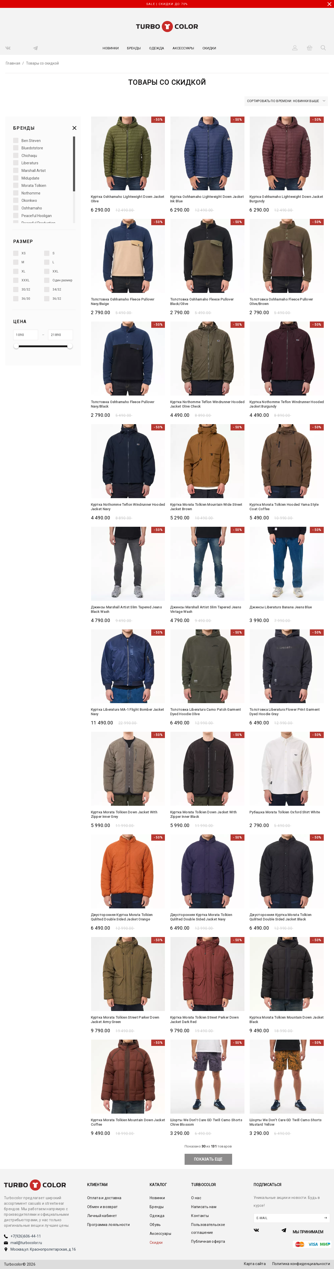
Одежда (156, 48)
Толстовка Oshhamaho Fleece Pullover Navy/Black (125, 404)
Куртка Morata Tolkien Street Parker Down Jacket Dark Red (207, 1019)
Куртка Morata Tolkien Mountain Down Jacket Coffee (124, 1122)
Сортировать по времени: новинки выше (286, 101)
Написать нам (203, 1207)
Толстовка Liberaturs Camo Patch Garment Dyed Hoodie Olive (199, 711)
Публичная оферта (208, 1241)
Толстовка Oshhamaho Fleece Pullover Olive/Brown (283, 301)
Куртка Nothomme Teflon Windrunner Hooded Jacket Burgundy (282, 404)
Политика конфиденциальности (301, 1264)
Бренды (134, 48)
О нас (196, 1198)
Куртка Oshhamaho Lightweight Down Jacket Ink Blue (203, 198)
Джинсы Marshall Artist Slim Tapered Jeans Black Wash (123, 609)
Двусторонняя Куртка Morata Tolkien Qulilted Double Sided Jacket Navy (203, 917)
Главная (13, 63)
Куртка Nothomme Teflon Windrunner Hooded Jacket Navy (123, 506)
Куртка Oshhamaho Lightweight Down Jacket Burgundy (282, 198)
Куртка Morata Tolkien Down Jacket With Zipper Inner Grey (126, 814)
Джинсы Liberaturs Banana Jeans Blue (283, 607)
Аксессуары (183, 48)
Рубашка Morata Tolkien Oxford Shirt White (281, 814)
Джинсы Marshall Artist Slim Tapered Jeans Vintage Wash (203, 609)
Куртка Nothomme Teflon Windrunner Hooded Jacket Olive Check (203, 404)
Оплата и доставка (104, 1198)
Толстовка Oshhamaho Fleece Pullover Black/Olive (204, 301)
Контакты (199, 1216)
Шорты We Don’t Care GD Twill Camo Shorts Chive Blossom (201, 1122)
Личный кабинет (102, 1216)
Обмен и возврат (102, 1207)
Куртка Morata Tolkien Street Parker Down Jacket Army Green (128, 1019)
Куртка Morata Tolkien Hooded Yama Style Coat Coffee (286, 506)
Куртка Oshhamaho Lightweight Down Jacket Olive (124, 198)
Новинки (111, 48)
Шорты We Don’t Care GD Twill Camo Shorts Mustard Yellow (280, 1122)
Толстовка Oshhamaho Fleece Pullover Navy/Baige (125, 301)
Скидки (209, 48)
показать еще (208, 1159)
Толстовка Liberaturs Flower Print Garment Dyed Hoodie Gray (278, 711)
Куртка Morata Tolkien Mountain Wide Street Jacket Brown (203, 506)
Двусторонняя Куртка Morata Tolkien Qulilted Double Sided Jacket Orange (124, 917)
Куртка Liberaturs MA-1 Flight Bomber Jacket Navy (124, 711)
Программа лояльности (108, 1225)
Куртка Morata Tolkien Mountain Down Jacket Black (282, 1019)
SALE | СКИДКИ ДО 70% (167, 4)
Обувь (155, 1225)
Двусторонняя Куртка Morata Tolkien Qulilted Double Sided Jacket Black (282, 917)
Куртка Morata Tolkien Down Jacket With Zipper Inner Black (205, 814)
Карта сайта (255, 1264)
